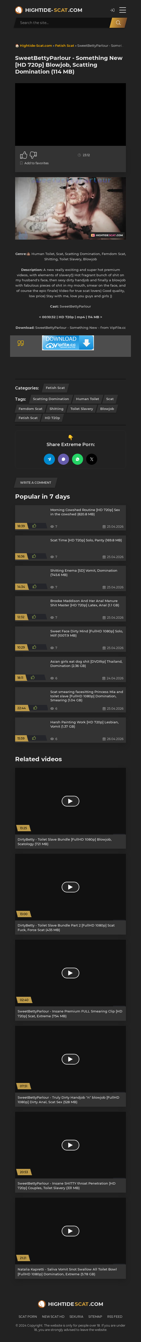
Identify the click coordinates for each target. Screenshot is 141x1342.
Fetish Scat (64, 45)
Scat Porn (28, 1316)
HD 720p (52, 418)
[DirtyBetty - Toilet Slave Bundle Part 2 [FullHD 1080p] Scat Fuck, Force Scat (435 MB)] (70, 894)
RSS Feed (114, 1316)
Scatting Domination (51, 399)
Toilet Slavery (81, 409)
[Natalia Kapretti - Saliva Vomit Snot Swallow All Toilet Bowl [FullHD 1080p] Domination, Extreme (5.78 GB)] (70, 1238)
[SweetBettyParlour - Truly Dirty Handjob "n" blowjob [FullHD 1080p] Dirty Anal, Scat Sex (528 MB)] (70, 1066)
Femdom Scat (31, 409)
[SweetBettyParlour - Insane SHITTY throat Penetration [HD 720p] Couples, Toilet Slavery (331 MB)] (70, 1152)
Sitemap (95, 1316)
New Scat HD (53, 1316)
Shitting (56, 409)
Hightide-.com (53, 10)
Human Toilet (87, 399)
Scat (110, 399)
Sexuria (76, 1316)
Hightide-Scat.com (36, 45)
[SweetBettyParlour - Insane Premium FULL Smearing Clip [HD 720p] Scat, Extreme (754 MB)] (70, 980)
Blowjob (107, 409)
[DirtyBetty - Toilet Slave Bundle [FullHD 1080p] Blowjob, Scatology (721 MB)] (70, 808)
